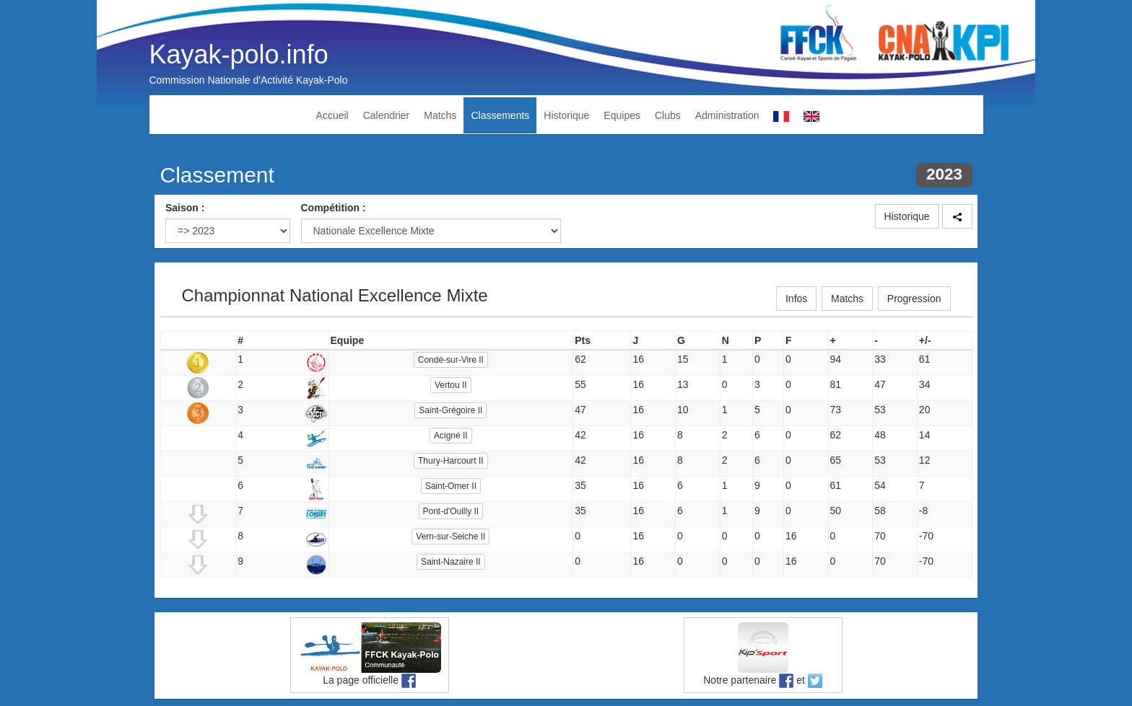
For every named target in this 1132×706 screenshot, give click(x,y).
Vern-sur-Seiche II (450, 536)
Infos (796, 298)
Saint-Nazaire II (451, 562)
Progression (914, 298)
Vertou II (451, 385)
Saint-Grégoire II (450, 410)
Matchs (440, 115)
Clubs (668, 115)
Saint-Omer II (450, 486)
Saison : (184, 207)
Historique (566, 115)
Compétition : (333, 207)
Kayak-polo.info (238, 54)
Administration (727, 115)
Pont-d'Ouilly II (451, 511)
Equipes (622, 115)
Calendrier (386, 115)
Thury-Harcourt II (451, 461)
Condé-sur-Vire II (451, 360)
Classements (500, 115)
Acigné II (451, 436)
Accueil (332, 115)
